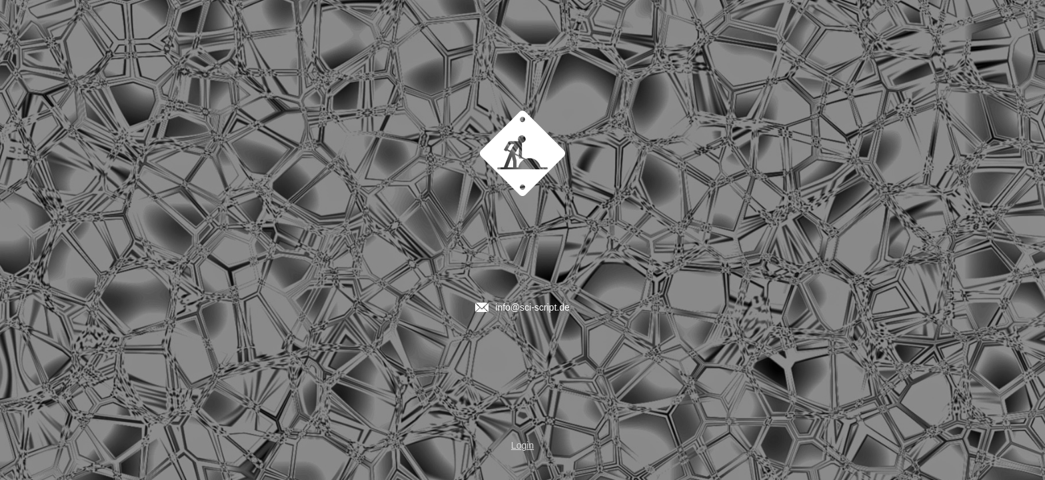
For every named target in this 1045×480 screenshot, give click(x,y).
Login (522, 445)
